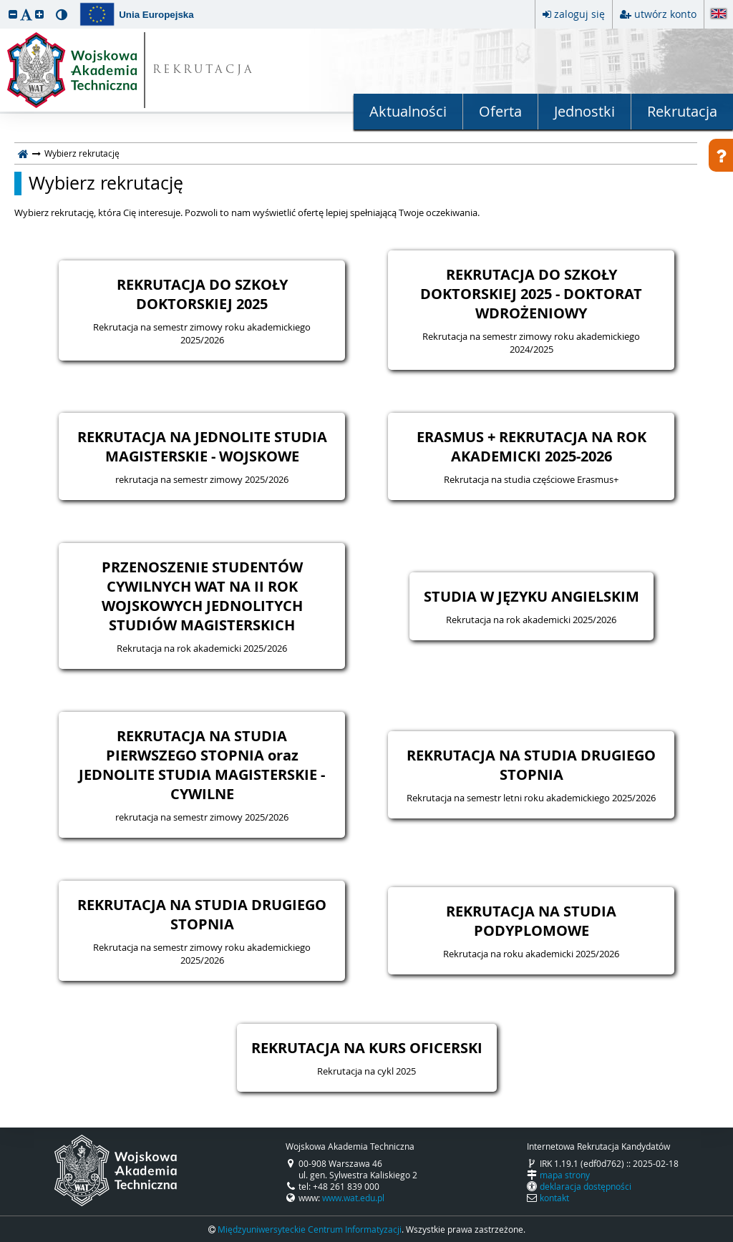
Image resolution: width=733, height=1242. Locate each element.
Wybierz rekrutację (106, 183)
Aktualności (408, 111)
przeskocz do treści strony (3, 3)
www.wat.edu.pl (353, 1197)
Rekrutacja (682, 111)
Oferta (500, 111)
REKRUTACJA (203, 70)
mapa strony (565, 1174)
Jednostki (584, 111)
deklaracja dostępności (585, 1186)
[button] (13, 14)
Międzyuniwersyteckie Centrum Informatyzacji (310, 1229)
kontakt (554, 1197)
